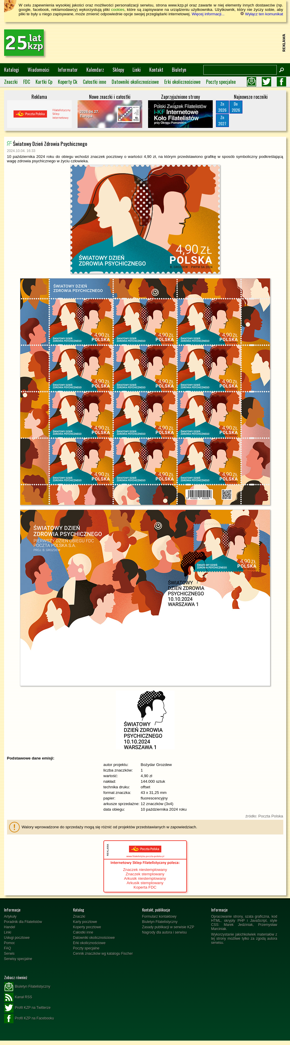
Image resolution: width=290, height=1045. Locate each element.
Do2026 (236, 107)
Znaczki (11, 81)
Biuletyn (179, 69)
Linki (137, 69)
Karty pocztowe (85, 922)
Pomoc (9, 943)
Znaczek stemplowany (145, 874)
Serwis (9, 953)
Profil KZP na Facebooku (29, 1018)
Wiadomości (38, 69)
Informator (68, 69)
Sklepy (118, 69)
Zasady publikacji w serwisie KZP (168, 927)
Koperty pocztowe (87, 927)
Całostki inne (94, 81)
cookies (117, 9)
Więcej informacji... (208, 14)
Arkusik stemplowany (145, 883)
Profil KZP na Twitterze (27, 1008)
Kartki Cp (44, 81)
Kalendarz (95, 69)
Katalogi (11, 69)
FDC (26, 81)
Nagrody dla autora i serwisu (164, 932)
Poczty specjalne (221, 81)
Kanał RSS (18, 997)
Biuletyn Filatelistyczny (160, 922)
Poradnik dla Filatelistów (23, 922)
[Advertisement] (173, 42)
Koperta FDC (145, 887)
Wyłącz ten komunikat (261, 14)
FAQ (7, 948)
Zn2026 (222, 107)
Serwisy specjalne (18, 959)
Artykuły (10, 916)
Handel (9, 927)
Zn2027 (222, 120)
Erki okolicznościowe (182, 81)
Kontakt (156, 69)
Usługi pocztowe (17, 938)
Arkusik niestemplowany (145, 878)
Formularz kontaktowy (159, 916)
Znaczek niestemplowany (145, 869)
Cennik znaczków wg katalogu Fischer (103, 953)
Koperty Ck (67, 81)
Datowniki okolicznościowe (135, 81)
